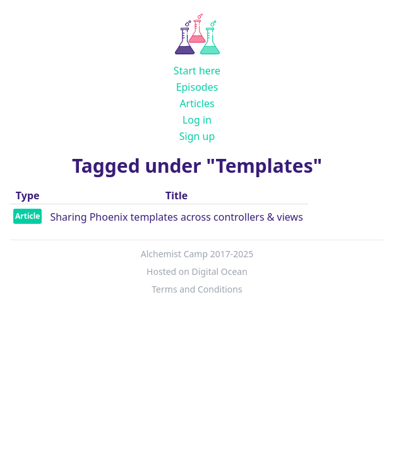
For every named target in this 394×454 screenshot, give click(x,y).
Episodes (197, 87)
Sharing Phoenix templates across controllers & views (176, 217)
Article (27, 216)
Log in (197, 120)
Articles (196, 103)
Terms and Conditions (197, 289)
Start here (197, 71)
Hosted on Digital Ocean (197, 271)
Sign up (197, 136)
